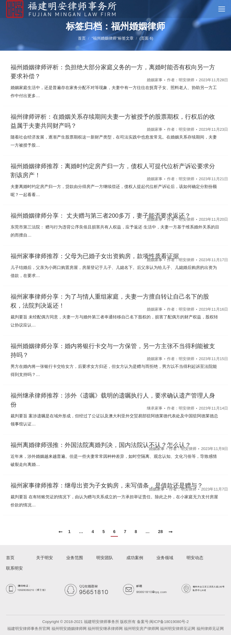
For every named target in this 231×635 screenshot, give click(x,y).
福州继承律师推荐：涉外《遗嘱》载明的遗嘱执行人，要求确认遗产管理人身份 (113, 400)
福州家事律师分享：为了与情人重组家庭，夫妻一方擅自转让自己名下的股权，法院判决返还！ (110, 301)
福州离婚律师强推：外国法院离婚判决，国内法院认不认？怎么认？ (101, 445)
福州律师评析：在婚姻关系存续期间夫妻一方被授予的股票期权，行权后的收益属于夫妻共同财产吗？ (113, 121)
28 (160, 531)
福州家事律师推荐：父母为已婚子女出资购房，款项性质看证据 (95, 256)
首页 (82, 38)
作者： (180, 80)
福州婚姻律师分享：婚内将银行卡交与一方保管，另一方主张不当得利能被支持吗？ (113, 350)
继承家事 (154, 408)
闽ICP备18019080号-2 (169, 621)
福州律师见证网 (210, 628)
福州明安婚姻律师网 (69, 628)
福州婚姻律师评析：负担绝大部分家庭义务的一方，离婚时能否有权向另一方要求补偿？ (113, 71)
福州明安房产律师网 (141, 628)
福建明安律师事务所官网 (28, 628)
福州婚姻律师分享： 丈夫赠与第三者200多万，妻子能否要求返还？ (101, 215)
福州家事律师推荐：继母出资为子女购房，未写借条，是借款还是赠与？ (107, 485)
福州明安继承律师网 (105, 628)
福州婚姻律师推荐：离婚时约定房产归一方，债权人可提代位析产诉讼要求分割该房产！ (113, 170)
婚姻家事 (154, 80)
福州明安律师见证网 (177, 628)
